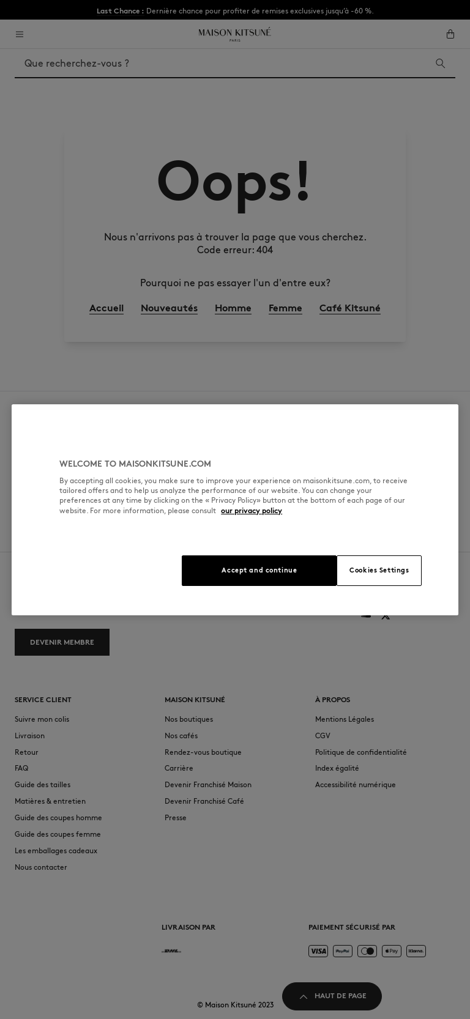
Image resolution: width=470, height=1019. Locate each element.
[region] (235, 509)
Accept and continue (259, 570)
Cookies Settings (379, 570)
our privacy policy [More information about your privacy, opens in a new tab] (251, 510)
